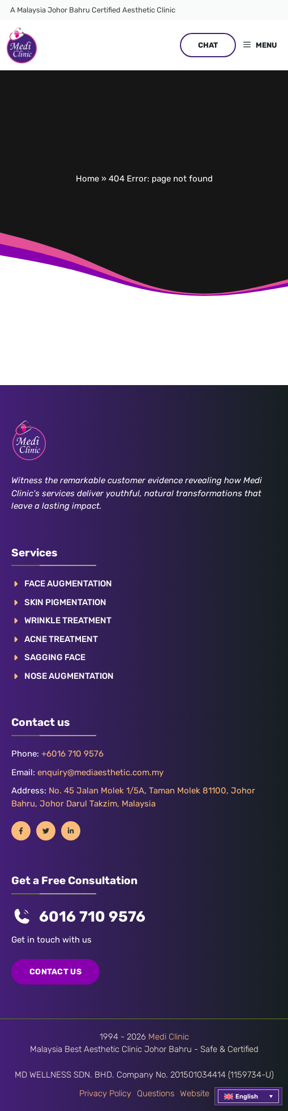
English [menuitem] (246, 1096)
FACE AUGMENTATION (68, 583)
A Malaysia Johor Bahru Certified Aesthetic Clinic (92, 10)
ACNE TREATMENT (61, 639)
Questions (155, 1093)
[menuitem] (248, 1096)
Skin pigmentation (65, 602)
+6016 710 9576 (72, 754)
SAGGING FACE (54, 657)
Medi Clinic (168, 1037)
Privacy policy (105, 1093)
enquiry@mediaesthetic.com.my (100, 772)
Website (194, 1093)
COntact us (55, 972)
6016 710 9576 (92, 917)
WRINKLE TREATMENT (67, 620)
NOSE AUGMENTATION (69, 676)
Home (87, 179)
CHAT (208, 45)
